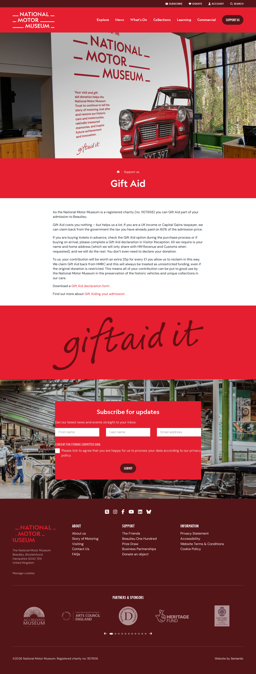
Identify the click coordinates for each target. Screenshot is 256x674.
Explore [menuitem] (103, 20)
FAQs (76, 554)
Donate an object (135, 554)
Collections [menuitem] (162, 20)
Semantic (237, 658)
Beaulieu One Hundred (139, 538)
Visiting (78, 544)
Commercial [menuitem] (206, 20)
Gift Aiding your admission (105, 298)
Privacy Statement (194, 533)
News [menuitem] (119, 20)
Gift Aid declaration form (91, 290)
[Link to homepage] (33, 20)
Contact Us (80, 549)
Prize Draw (130, 544)
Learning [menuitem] (184, 20)
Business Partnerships (139, 549)
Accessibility (190, 538)
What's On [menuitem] (138, 20)
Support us (233, 19)
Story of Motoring (85, 538)
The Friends (131, 533)
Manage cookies (24, 573)
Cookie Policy (190, 549)
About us (79, 533)
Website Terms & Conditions (202, 544)
